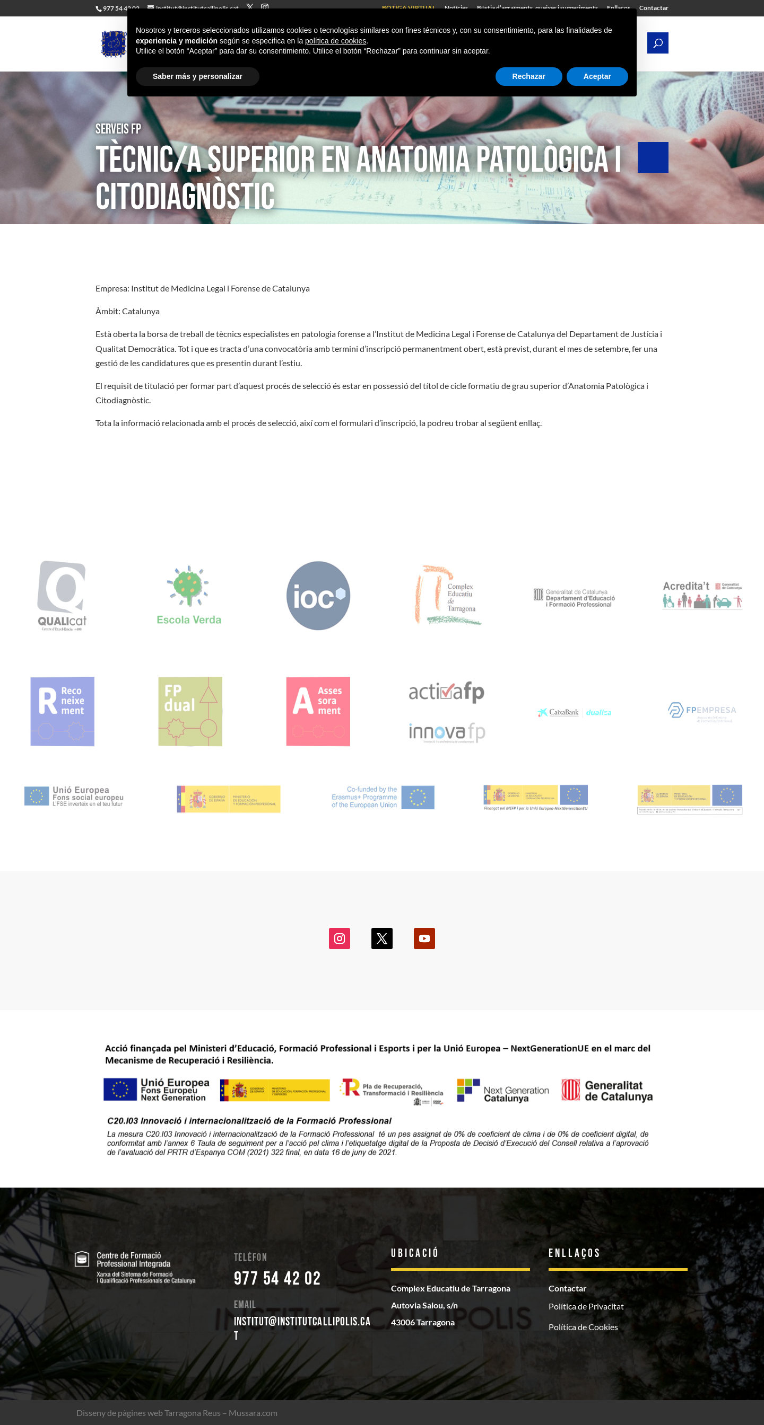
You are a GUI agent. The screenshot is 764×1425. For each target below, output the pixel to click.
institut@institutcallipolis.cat (302, 1329)
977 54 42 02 (278, 1279)
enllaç (529, 423)
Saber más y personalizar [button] (197, 76)
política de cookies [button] (335, 41)
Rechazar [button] (529, 76)
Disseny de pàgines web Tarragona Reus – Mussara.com (176, 1413)
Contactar (653, 8)
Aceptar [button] (597, 76)
